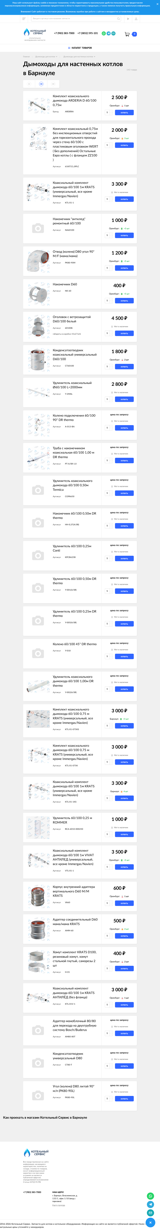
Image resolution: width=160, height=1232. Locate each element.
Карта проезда (58, 1205)
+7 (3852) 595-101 (88, 33)
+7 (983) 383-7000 (64, 33)
